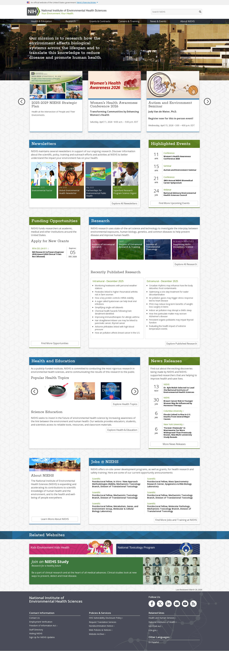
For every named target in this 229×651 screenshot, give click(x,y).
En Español (154, 642)
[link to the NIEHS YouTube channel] (185, 603)
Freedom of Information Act (43, 625)
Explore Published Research (181, 343)
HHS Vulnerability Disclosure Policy (106, 617)
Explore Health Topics (125, 404)
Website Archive (97, 634)
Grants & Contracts (99, 21)
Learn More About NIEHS (55, 519)
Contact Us (34, 617)
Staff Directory (36, 629)
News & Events (158, 21)
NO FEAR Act (156, 626)
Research (71, 21)
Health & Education (41, 21)
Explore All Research (186, 264)
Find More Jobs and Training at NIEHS (176, 520)
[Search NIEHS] (176, 11)
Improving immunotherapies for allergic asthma (117, 317)
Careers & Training (129, 21)
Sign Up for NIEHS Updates (42, 637)
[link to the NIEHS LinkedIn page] (168, 603)
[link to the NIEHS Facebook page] (152, 603)
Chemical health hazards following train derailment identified (113, 312)
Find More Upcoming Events (174, 203)
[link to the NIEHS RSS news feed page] (193, 603)
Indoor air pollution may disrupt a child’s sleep (170, 310)
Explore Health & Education (122, 430)
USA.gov (153, 630)
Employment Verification (40, 621)
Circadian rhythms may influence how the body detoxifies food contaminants (171, 287)
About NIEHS (187, 21)
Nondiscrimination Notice (102, 625)
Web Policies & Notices (101, 630)
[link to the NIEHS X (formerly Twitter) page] (160, 603)
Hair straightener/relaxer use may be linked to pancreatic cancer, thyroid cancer (116, 321)
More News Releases (174, 444)
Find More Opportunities (54, 343)
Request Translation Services (102, 622)
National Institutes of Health (163, 622)
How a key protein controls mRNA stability (114, 297)
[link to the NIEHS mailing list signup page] (177, 603)
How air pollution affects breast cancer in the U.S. (117, 332)
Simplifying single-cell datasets (109, 307)
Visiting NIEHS (35, 633)
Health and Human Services (162, 617)
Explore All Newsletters (124, 203)
